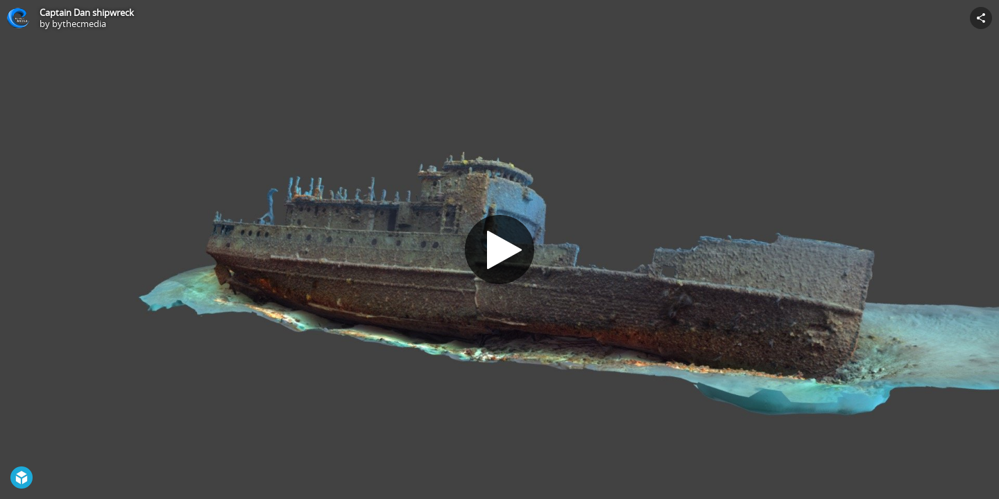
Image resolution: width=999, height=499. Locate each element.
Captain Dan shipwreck (87, 12)
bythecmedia (79, 23)
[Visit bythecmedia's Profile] (18, 18)
